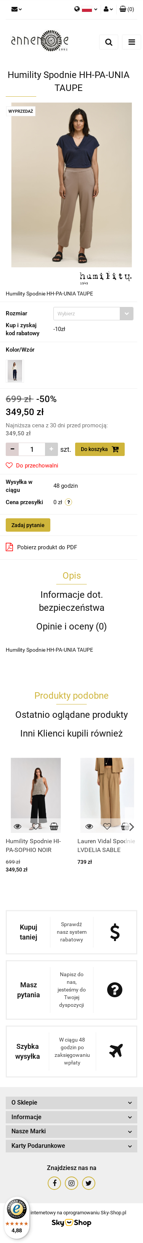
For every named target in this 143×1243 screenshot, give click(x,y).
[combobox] (93, 313)
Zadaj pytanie (28, 525)
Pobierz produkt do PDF (41, 547)
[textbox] (87, 314)
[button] (126, 9)
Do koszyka (100, 449)
